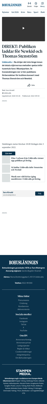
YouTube (23, 330)
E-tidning (23, 303)
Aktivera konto (24, 309)
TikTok (23, 324)
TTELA (19, 391)
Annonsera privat (23, 342)
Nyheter (5, 12)
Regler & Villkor (23, 348)
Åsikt (43, 12)
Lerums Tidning (21, 386)
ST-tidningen (37, 388)
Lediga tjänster (23, 345)
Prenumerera (23, 300)
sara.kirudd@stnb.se (9, 195)
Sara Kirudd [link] (10, 90)
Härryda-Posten (25, 383)
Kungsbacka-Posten (37, 383)
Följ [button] (39, 193)
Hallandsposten (14, 383)
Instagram (24, 321)
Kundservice (23, 306)
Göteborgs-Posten (32, 381)
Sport (36, 12)
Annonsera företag (23, 339)
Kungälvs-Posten (10, 386)
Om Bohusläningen (23, 358)
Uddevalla (7, 62)
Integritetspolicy (23, 355)
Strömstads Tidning (9, 391)
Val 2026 (15, 12)
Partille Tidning (28, 388)
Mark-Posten (31, 386)
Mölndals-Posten (16, 388)
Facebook (24, 318)
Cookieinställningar (24, 352)
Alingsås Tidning (20, 381)
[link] (29, 5)
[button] (42, 5)
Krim (23, 12)
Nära (29, 12)
